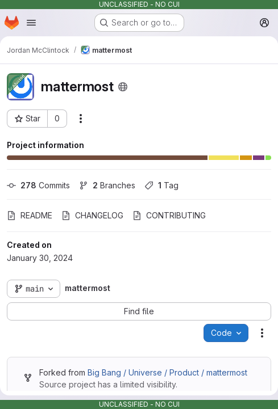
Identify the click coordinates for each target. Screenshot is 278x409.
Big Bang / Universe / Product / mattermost (167, 372)
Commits (38, 185)
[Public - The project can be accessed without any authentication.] (122, 86)
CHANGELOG (92, 215)
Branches (107, 185)
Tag (161, 185)
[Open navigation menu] (31, 23)
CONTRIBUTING (169, 215)
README (29, 215)
